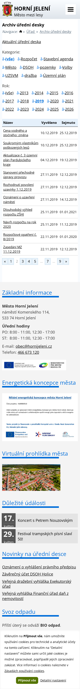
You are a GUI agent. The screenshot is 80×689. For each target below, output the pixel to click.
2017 (9, 101)
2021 (69, 101)
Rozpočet (29, 58)
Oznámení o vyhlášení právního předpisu (39, 567)
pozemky (48, 67)
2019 (39, 101)
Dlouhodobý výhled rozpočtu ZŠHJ (17, 211)
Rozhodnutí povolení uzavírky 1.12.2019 (18, 186)
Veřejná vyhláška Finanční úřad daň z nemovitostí (35, 596)
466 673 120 (28, 352)
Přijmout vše (27, 680)
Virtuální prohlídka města (35, 453)
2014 (39, 92)
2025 (54, 109)
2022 (9, 109)
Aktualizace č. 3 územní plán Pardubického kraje (20, 160)
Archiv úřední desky (55, 31)
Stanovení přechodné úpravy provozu (18, 174)
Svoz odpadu (18, 612)
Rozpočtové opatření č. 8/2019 (20, 236)
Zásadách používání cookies (24, 671)
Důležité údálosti (24, 503)
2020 (54, 101)
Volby (67, 67)
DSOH (28, 67)
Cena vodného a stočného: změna (15, 132)
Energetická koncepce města (39, 382)
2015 (54, 92)
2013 (24, 92)
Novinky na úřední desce (34, 554)
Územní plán (54, 75)
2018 (24, 101)
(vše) (9, 58)
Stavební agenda (58, 58)
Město (10, 67)
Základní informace (27, 292)
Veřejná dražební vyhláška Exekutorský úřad (36, 584)
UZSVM (11, 75)
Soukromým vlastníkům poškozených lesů (20, 145)
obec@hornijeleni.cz (34, 346)
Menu (70, 9)
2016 (69, 92)
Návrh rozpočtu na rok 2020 (19, 224)
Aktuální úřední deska (21, 41)
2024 (39, 109)
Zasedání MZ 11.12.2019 (12, 249)
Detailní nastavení (53, 680)
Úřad (30, 31)
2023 (24, 109)
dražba (31, 75)
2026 (69, 109)
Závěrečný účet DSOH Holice (27, 574)
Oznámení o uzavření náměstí (19, 199)
